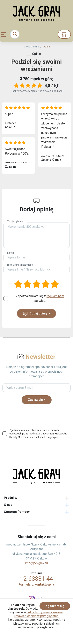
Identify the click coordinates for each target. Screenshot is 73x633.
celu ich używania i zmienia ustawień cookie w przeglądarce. (38, 614)
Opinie (46, 46)
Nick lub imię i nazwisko (20, 265)
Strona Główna (31, 46)
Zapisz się (36, 400)
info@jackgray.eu (36, 563)
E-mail (10, 252)
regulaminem (55, 296)
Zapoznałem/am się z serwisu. (40, 298)
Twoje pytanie (15, 221)
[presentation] (36, 415)
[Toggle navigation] (14, 34)
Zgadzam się (54, 606)
